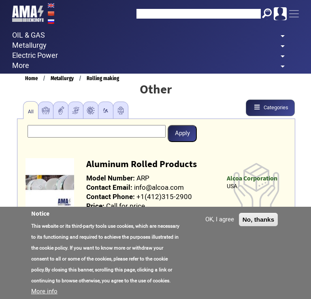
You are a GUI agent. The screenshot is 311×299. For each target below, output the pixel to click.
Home (31, 78)
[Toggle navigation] (294, 14)
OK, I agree (219, 219)
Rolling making (103, 78)
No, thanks (259, 219)
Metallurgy (62, 78)
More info (44, 291)
